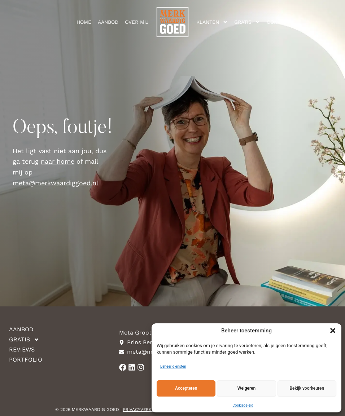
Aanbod (108, 22)
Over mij (137, 22)
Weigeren (246, 388)
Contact (278, 22)
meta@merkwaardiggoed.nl (56, 183)
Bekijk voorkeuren (306, 388)
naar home (57, 161)
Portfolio (24, 359)
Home (84, 22)
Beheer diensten (173, 366)
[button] (332, 330)
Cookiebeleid (242, 405)
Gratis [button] (247, 22)
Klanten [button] (212, 22)
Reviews (22, 349)
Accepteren (186, 388)
